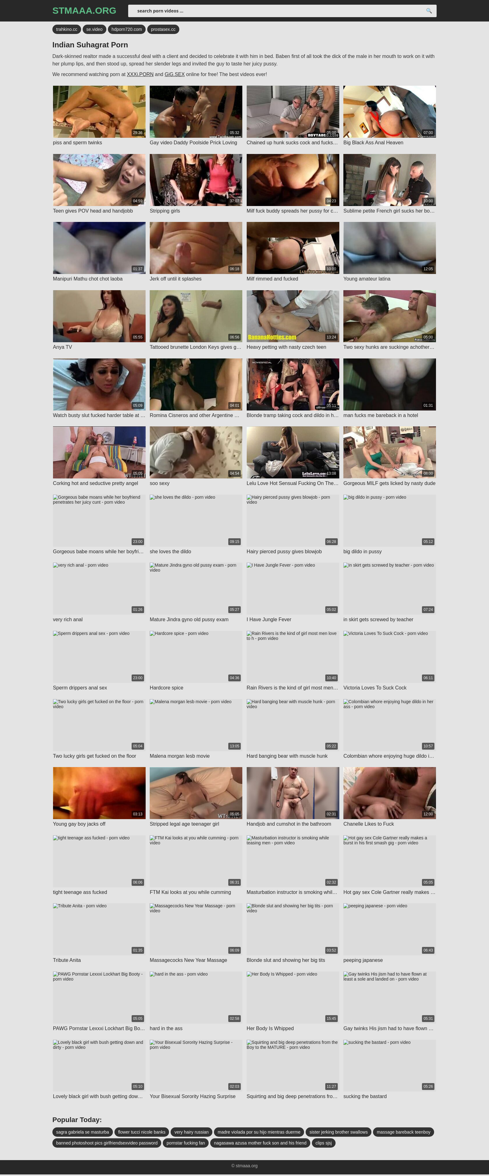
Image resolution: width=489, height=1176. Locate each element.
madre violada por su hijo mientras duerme (259, 1133)
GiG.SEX (175, 74)
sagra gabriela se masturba (82, 1133)
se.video (94, 29)
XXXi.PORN (140, 74)
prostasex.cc (163, 29)
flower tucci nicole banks (142, 1133)
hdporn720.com (127, 29)
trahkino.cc (66, 29)
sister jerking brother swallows (338, 1133)
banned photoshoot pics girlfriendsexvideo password (106, 1144)
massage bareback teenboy (403, 1133)
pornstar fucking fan (186, 1144)
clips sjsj (324, 1144)
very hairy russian (191, 1133)
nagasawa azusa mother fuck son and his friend (260, 1144)
